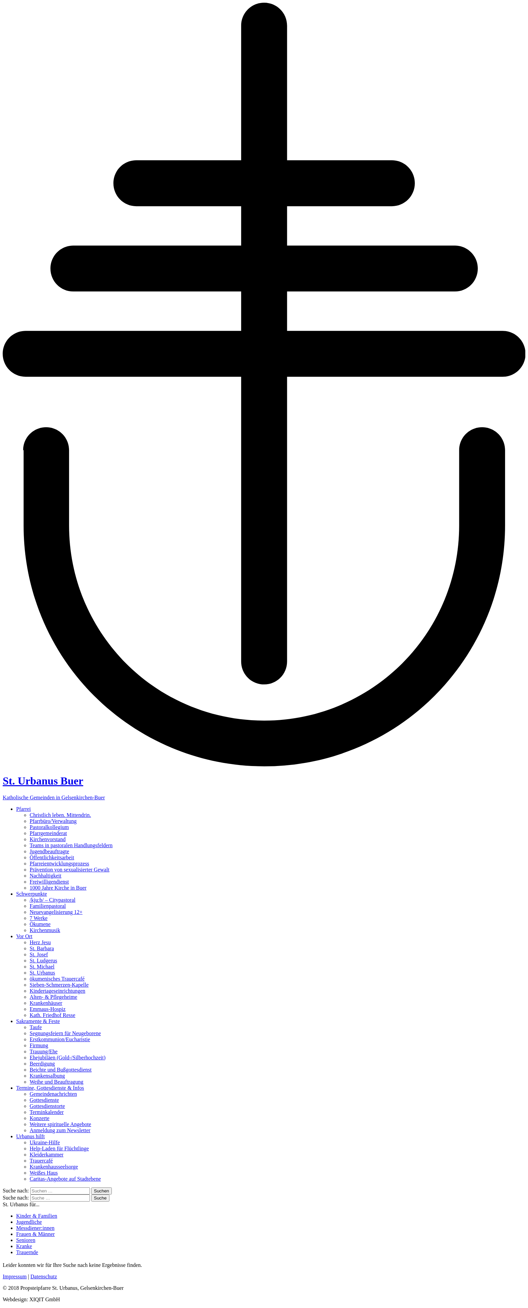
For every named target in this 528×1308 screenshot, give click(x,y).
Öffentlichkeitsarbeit (52, 857)
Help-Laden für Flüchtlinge (59, 1148)
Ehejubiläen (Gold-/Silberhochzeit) (67, 1057)
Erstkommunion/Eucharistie (60, 1039)
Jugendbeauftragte (49, 851)
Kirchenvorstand (48, 839)
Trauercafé (41, 1160)
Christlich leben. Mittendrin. (60, 815)
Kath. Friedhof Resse (52, 1015)
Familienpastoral (48, 906)
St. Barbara (42, 948)
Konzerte (40, 1118)
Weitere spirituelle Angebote (60, 1124)
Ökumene (40, 924)
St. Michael (42, 966)
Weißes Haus (44, 1173)
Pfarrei (23, 809)
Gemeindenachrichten (53, 1094)
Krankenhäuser (46, 1003)
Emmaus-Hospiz (48, 1009)
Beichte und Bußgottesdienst (61, 1070)
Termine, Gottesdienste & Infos (50, 1088)
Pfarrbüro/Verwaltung (53, 821)
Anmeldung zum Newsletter (60, 1130)
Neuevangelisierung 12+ (56, 912)
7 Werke (38, 918)
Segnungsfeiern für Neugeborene (65, 1033)
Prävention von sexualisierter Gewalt (69, 869)
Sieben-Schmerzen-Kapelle (59, 985)
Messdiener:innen (35, 1228)
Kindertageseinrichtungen (57, 991)
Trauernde (27, 1252)
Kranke (24, 1246)
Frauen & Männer (35, 1234)
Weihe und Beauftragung (57, 1082)
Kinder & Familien (36, 1216)
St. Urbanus (42, 973)
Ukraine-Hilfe (45, 1142)
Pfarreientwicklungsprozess (59, 863)
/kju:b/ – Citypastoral (52, 900)
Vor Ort (24, 936)
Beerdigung (42, 1063)
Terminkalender (47, 1112)
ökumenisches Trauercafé (57, 979)
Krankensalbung (47, 1076)
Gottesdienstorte (47, 1106)
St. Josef (39, 954)
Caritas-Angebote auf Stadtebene (65, 1179)
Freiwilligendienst (49, 882)
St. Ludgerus (43, 960)
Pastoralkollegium (49, 827)
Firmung (39, 1045)
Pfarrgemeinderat (48, 833)
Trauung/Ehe (44, 1051)
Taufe (36, 1027)
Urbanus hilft (30, 1136)
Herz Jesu (40, 942)
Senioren (25, 1240)
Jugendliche (29, 1222)
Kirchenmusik (45, 930)
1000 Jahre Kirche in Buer (58, 888)
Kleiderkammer (46, 1154)
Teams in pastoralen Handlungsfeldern (71, 845)
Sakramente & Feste (38, 1021)
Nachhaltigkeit (45, 876)
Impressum (15, 1276)
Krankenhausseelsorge (54, 1167)
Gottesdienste (44, 1100)
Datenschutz (43, 1276)
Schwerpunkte (31, 894)
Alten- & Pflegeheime (53, 997)
